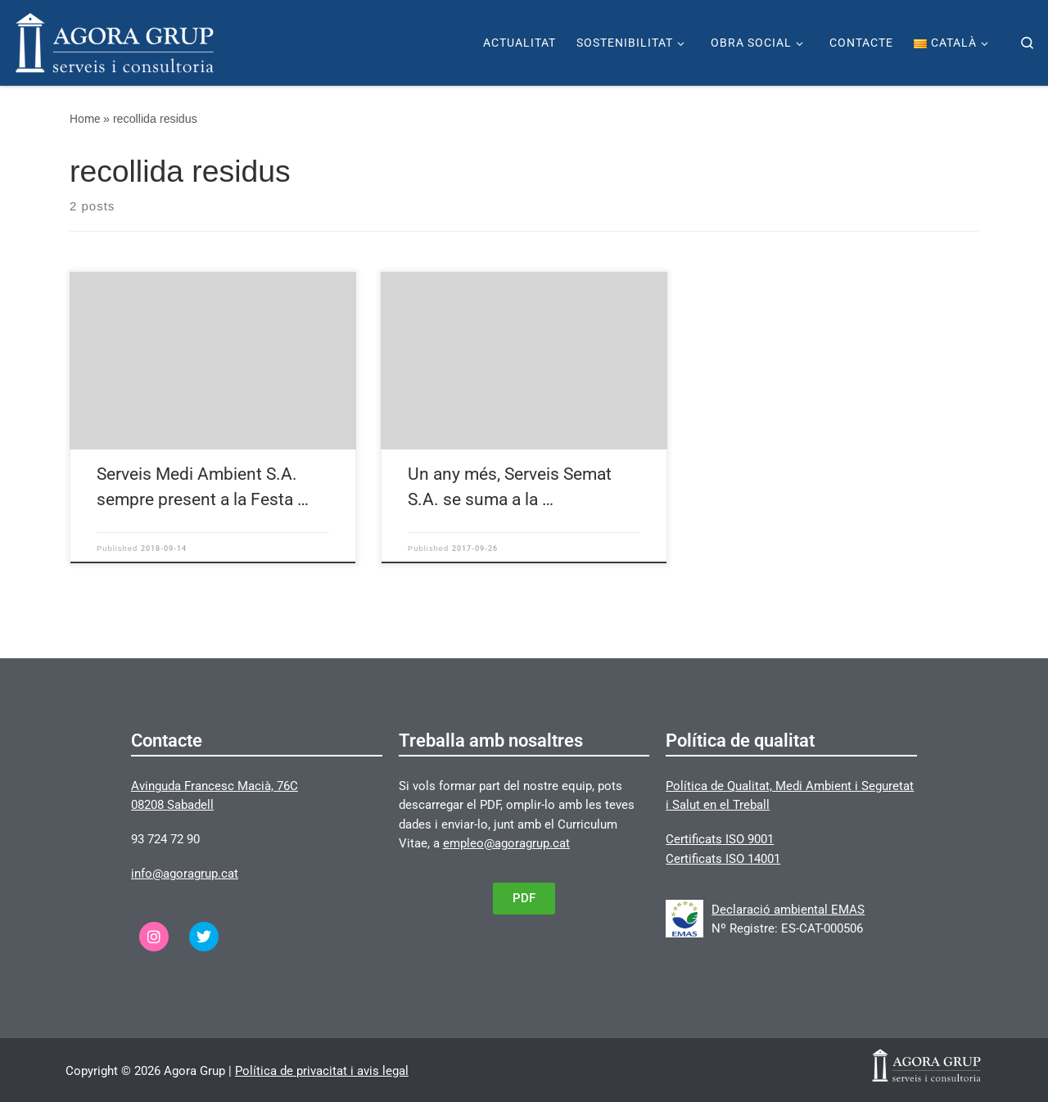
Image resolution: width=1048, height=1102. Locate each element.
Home (85, 118)
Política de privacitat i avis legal (322, 1071)
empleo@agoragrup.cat (506, 843)
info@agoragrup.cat (184, 873)
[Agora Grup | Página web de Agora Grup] (114, 41)
